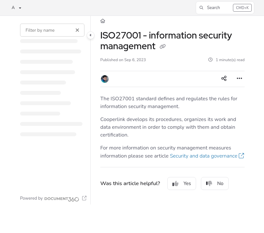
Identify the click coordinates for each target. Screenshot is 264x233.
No (215, 183)
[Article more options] (239, 79)
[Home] (102, 21)
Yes (181, 183)
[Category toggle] (90, 35)
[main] (172, 110)
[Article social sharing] (224, 79)
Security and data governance (203, 156)
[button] (225, 7)
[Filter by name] (52, 30)
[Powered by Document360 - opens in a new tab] (53, 198)
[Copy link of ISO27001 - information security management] (162, 47)
